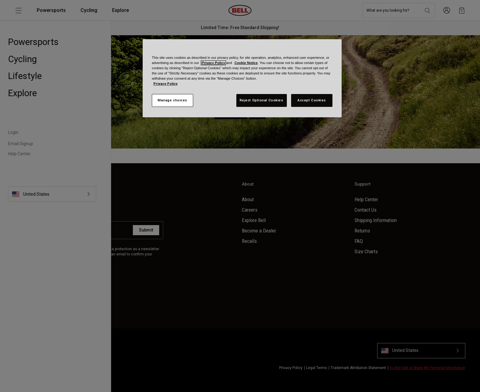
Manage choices (172, 100)
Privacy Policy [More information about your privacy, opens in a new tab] (165, 83)
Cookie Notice (246, 63)
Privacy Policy (213, 63)
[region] (242, 78)
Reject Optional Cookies (261, 100)
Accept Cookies (312, 100)
